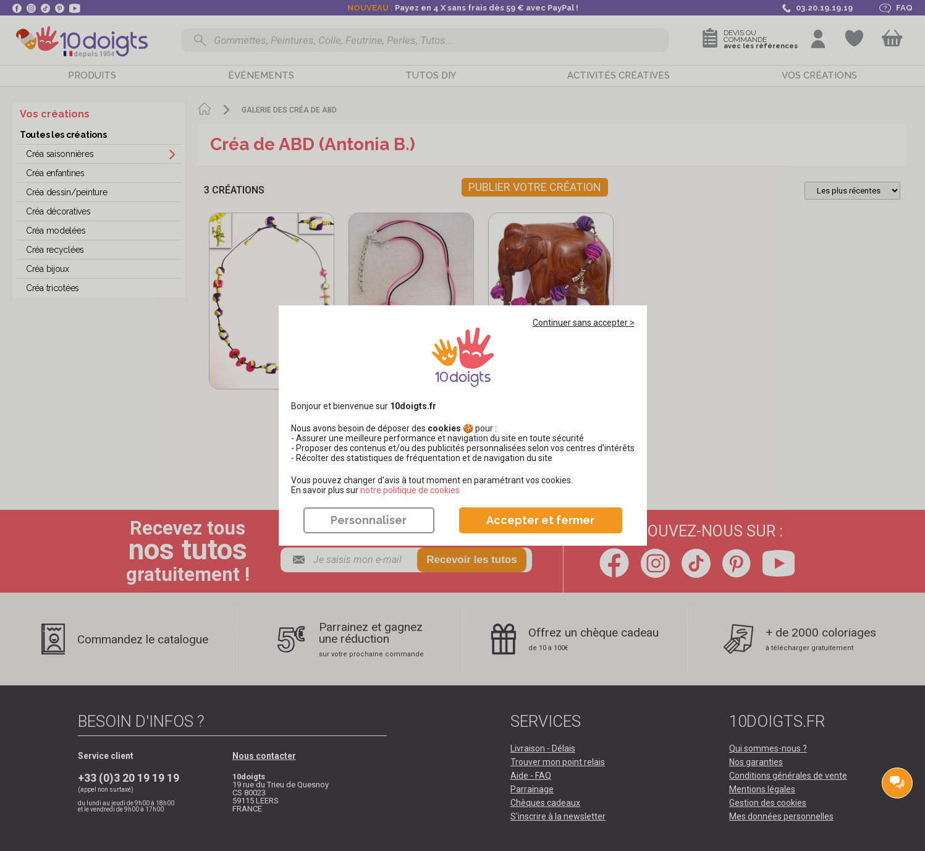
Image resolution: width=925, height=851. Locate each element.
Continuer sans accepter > (584, 323)
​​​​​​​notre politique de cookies (410, 490)
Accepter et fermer (540, 520)
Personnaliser (369, 520)
